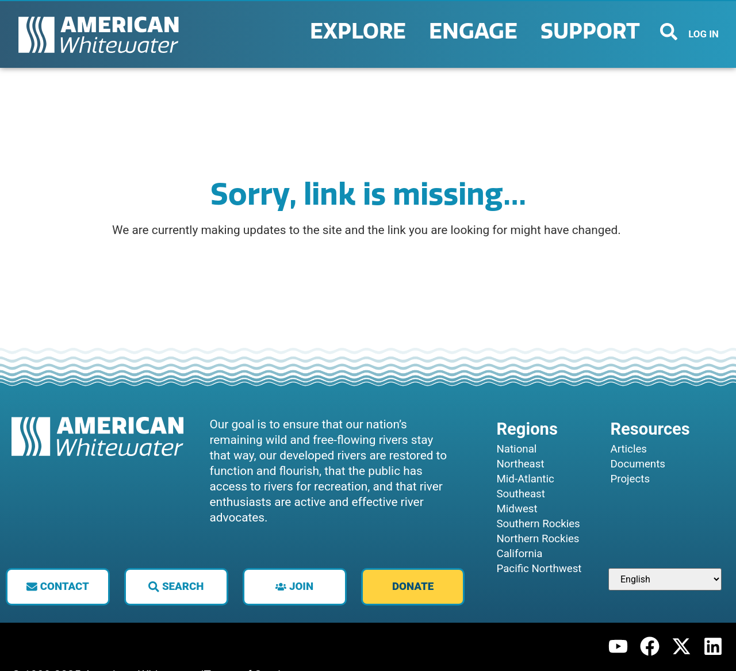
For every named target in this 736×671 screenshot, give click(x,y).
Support (593, 31)
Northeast (520, 464)
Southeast (520, 494)
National (516, 449)
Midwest (516, 509)
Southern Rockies (538, 523)
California (519, 553)
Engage (476, 31)
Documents (637, 464)
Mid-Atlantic (525, 479)
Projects (630, 479)
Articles (628, 449)
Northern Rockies (537, 538)
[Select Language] (665, 579)
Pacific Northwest (538, 568)
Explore (361, 31)
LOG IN (703, 34)
